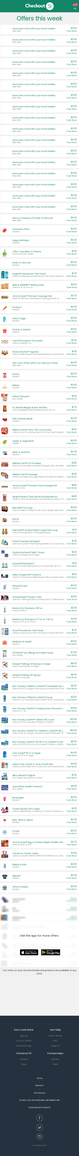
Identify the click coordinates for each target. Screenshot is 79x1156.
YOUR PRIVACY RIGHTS (39, 1107)
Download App (23, 1045)
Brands (55, 1059)
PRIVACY (39, 1085)
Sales (55, 1064)
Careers (23, 1059)
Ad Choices (39, 1093)
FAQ (55, 1040)
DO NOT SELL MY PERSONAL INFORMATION (39, 1100)
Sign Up (24, 1035)
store (39, 973)
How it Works (55, 1035)
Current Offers (24, 1040)
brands (36, 970)
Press (24, 1064)
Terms (40, 1078)
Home (4, 6)
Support (55, 1045)
